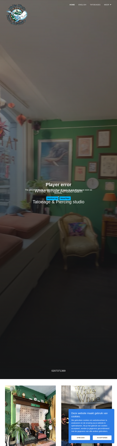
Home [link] (72, 5)
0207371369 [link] (58, 370)
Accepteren (102, 438)
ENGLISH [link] (82, 5)
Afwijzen (81, 438)
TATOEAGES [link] (95, 5)
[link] (16, 4)
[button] (108, 4)
